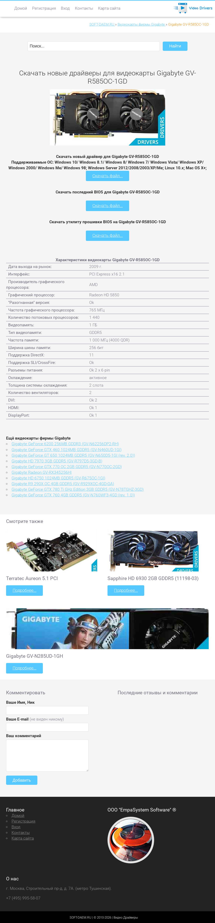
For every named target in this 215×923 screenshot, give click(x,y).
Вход (65, 8)
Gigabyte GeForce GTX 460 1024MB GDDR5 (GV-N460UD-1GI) (67, 448)
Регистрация (44, 8)
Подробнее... (24, 589)
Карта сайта (109, 8)
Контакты (84, 8)
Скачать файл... (107, 175)
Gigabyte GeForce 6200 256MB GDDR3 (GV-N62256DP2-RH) (65, 443)
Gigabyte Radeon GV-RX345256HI (42, 471)
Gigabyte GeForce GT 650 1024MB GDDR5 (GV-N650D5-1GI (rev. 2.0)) (73, 454)
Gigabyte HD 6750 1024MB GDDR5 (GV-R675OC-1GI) (58, 477)
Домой (20, 8)
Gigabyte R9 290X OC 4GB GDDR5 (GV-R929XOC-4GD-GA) (63, 483)
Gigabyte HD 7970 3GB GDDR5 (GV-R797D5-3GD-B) (57, 460)
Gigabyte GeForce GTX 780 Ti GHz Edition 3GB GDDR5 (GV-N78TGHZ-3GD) (78, 488)
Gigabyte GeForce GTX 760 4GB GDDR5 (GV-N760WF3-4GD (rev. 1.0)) (73, 494)
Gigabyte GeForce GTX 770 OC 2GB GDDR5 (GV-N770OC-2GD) (67, 465)
